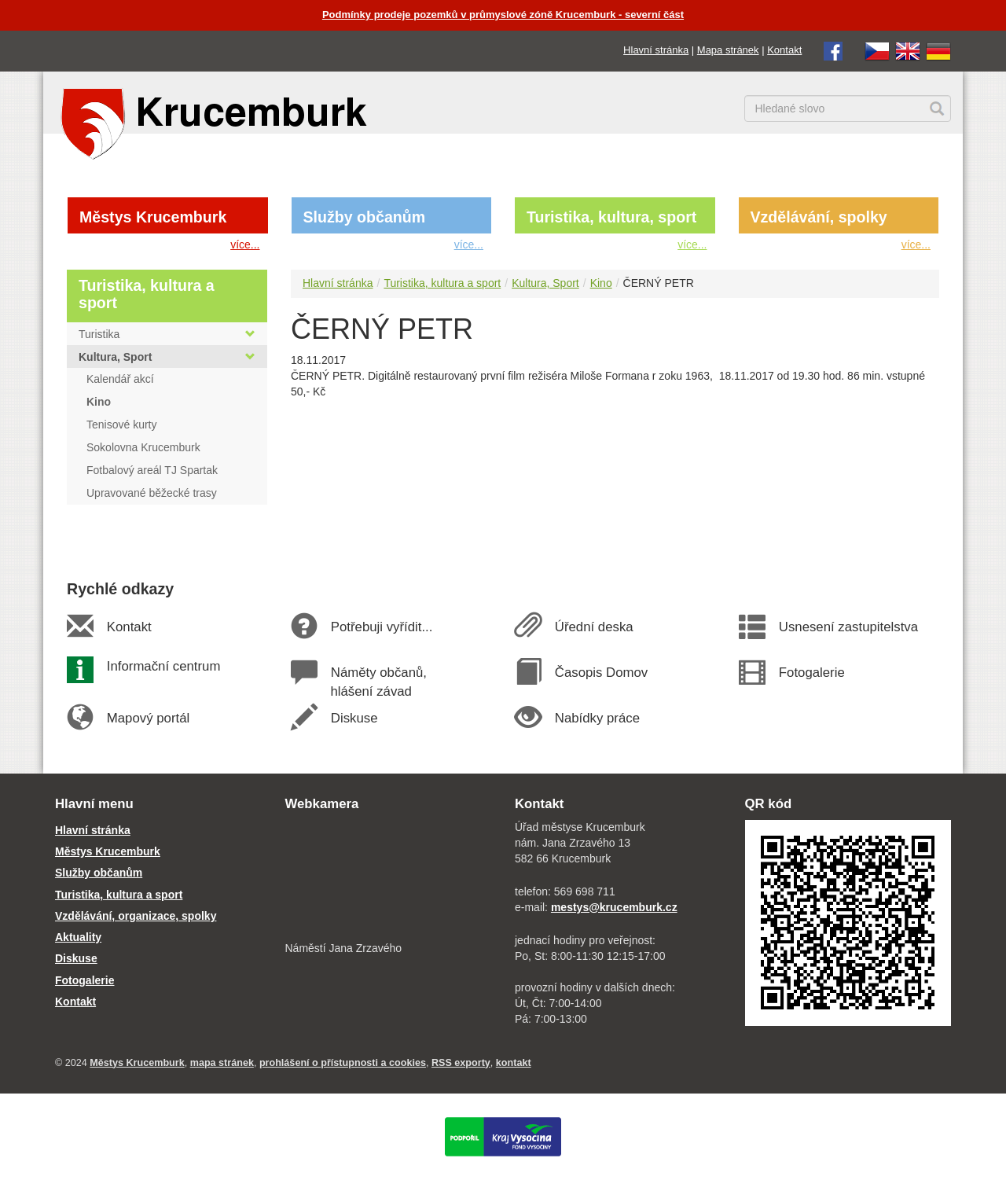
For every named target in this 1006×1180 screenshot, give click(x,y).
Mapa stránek (728, 50)
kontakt (513, 1062)
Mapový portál (147, 718)
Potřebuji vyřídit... (381, 626)
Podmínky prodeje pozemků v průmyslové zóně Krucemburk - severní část (503, 14)
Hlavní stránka (655, 50)
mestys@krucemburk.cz (614, 907)
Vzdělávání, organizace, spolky (135, 916)
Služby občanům (364, 217)
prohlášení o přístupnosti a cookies (342, 1062)
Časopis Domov (601, 672)
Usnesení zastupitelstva (848, 626)
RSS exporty (460, 1062)
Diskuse (353, 718)
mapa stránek (222, 1062)
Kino (601, 283)
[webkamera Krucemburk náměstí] (388, 878)
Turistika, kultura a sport (442, 283)
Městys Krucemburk (152, 217)
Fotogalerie (811, 672)
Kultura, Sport (545, 283)
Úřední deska (593, 626)
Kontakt (784, 50)
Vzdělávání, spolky (819, 217)
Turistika (167, 334)
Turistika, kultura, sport (611, 217)
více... (244, 244)
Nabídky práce (597, 718)
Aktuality (78, 937)
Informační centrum (163, 666)
